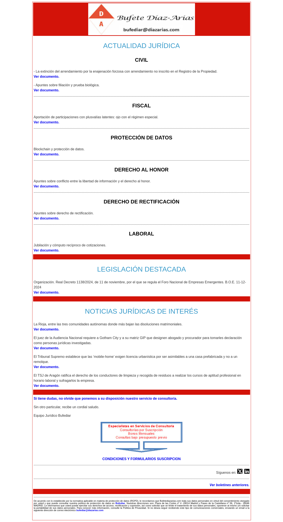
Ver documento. (46, 76)
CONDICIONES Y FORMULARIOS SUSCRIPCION (141, 459)
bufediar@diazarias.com (89, 510)
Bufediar (120, 503)
